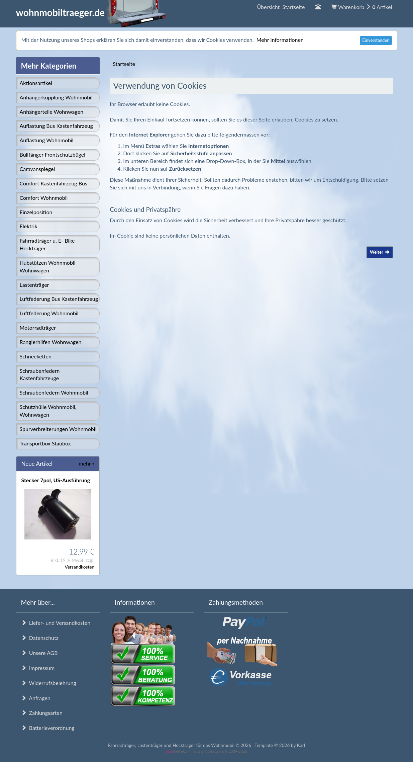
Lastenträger (34, 284)
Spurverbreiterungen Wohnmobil (58, 429)
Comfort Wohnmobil (44, 197)
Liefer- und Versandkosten (56, 622)
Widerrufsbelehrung (48, 683)
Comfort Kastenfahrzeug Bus (53, 183)
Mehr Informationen (280, 39)
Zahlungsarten (42, 712)
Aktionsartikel (36, 83)
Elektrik (28, 226)
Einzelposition (36, 212)
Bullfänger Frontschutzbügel (52, 154)
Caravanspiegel (37, 169)
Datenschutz (40, 637)
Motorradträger (38, 327)
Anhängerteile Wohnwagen (52, 111)
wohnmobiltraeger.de (91, 12)
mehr (86, 463)
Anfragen (35, 698)
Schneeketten (35, 356)
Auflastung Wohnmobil (47, 140)
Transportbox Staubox (45, 443)
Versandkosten (79, 567)
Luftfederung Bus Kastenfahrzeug (59, 298)
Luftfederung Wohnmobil (49, 313)
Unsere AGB (39, 653)
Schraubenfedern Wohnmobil (54, 392)
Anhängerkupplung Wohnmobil (56, 97)
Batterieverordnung (48, 728)
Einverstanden (375, 40)
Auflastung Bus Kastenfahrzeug (56, 125)
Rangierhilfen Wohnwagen (51, 342)
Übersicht (281, 7)
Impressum (38, 668)
